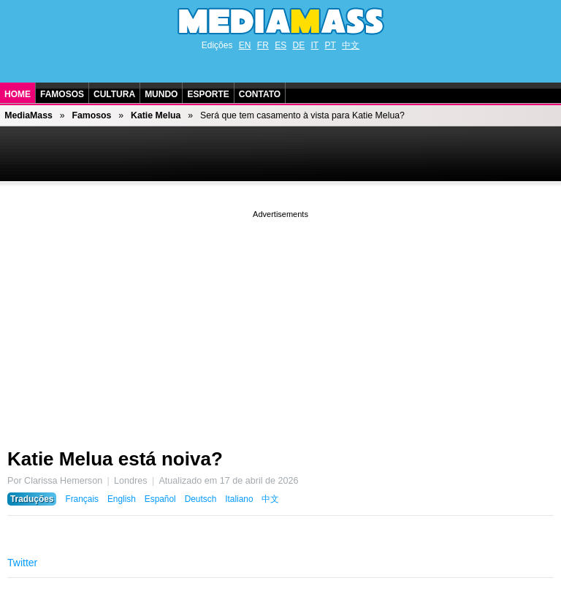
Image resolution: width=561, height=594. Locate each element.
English (121, 499)
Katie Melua (155, 115)
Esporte (208, 94)
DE (299, 45)
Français (82, 499)
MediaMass (28, 115)
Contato (259, 94)
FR (263, 45)
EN (245, 45)
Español (160, 499)
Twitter (22, 562)
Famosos (62, 94)
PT (330, 45)
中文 (350, 45)
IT (315, 45)
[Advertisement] (280, 323)
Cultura (114, 94)
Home (17, 94)
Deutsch (201, 499)
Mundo (161, 94)
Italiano (239, 499)
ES (280, 45)
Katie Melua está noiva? (115, 459)
